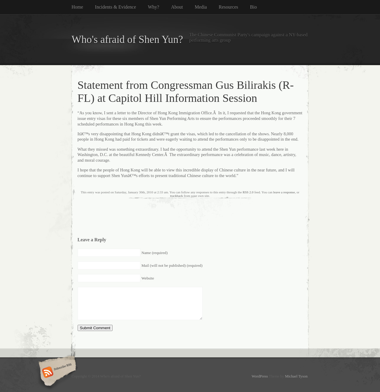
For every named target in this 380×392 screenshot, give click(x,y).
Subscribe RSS (56, 372)
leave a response (284, 192)
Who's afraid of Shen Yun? (127, 39)
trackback (176, 195)
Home (77, 6)
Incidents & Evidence (115, 6)
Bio (253, 6)
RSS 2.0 (248, 192)
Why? (153, 6)
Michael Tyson (296, 376)
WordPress (259, 376)
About (177, 6)
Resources (228, 6)
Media (201, 6)
